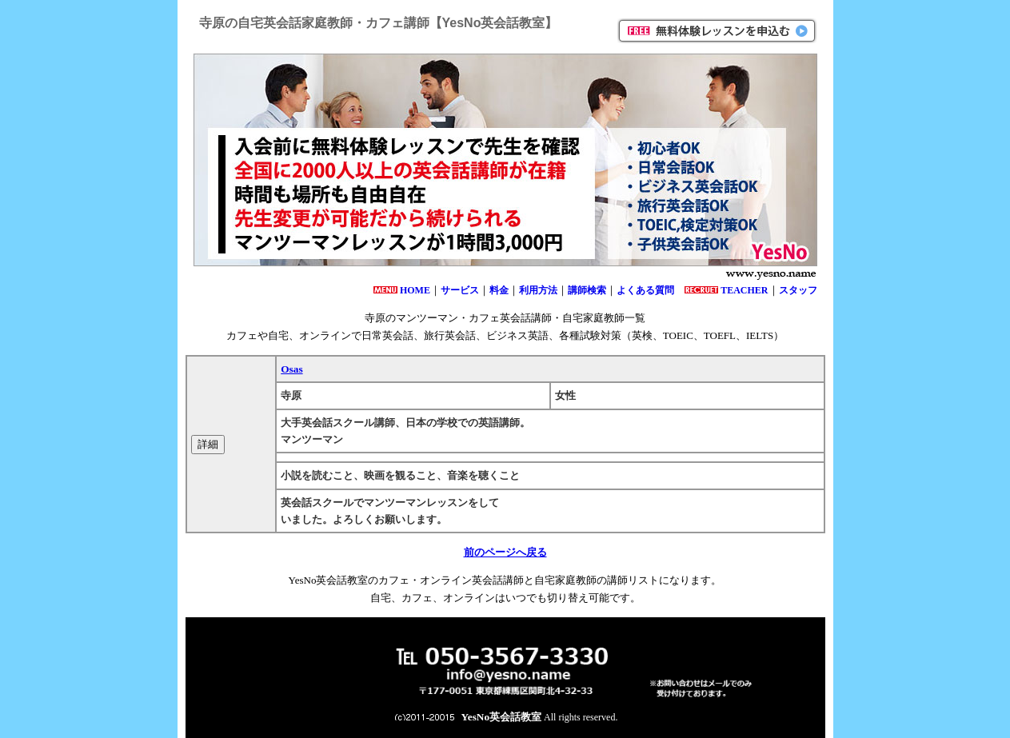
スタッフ (798, 290)
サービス (460, 290)
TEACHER (744, 290)
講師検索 (587, 290)
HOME (415, 290)
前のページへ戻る (505, 552)
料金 (499, 290)
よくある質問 (645, 290)
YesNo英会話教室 (501, 717)
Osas (291, 369)
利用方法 (538, 290)
